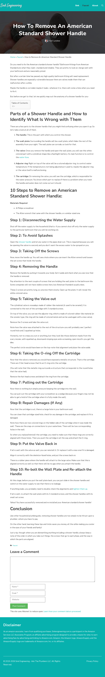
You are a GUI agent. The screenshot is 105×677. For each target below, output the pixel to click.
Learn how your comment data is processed (62, 611)
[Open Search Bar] (102, 5)
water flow (24, 157)
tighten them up (80, 489)
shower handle (25, 242)
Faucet (85, 5)
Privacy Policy (92, 661)
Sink (77, 5)
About (95, 5)
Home (12, 57)
